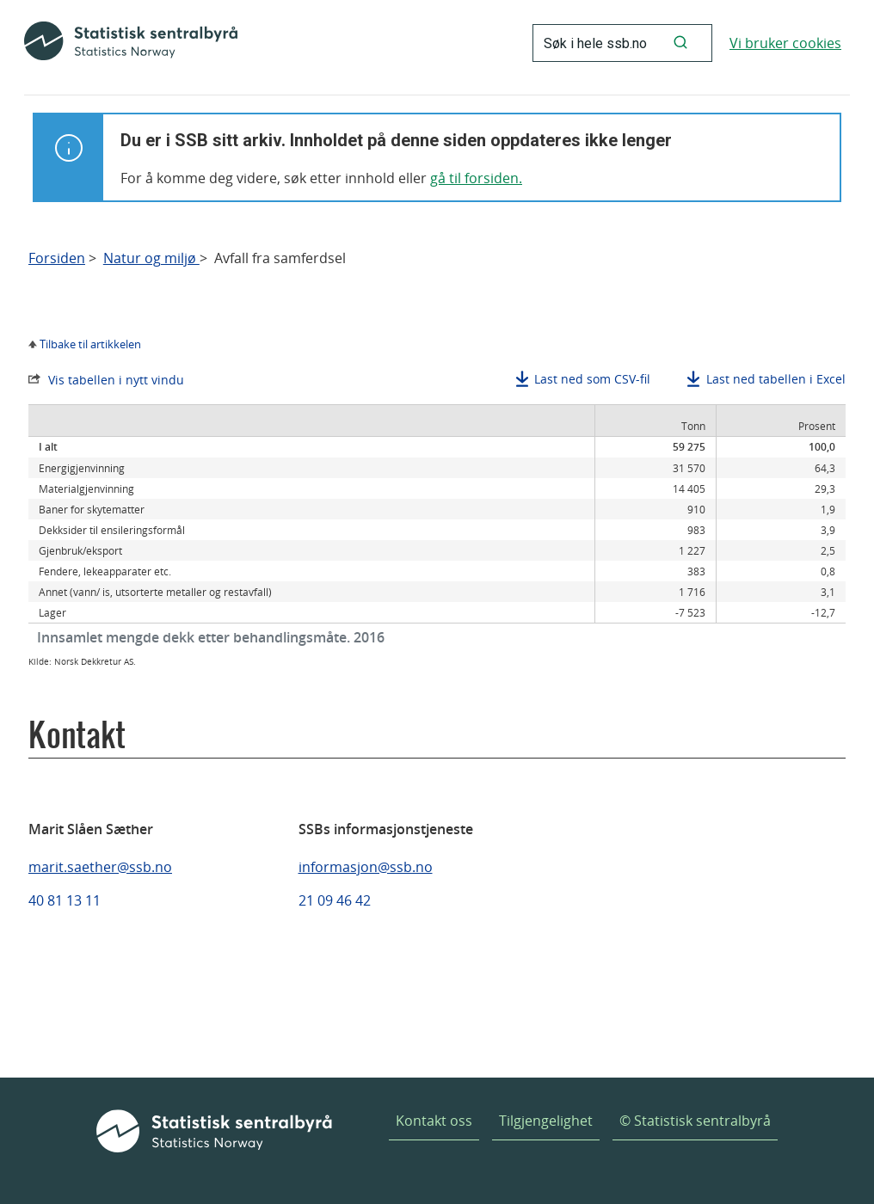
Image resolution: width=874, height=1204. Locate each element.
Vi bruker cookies (785, 43)
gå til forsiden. (476, 178)
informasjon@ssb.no (366, 866)
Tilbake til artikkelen (90, 344)
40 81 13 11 (64, 900)
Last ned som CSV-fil (592, 379)
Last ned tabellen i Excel (776, 379)
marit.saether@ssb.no (100, 866)
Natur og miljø (151, 258)
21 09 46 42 (335, 900)
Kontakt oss (434, 1120)
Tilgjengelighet (546, 1120)
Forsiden (56, 258)
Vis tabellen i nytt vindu (116, 380)
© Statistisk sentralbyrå (695, 1120)
